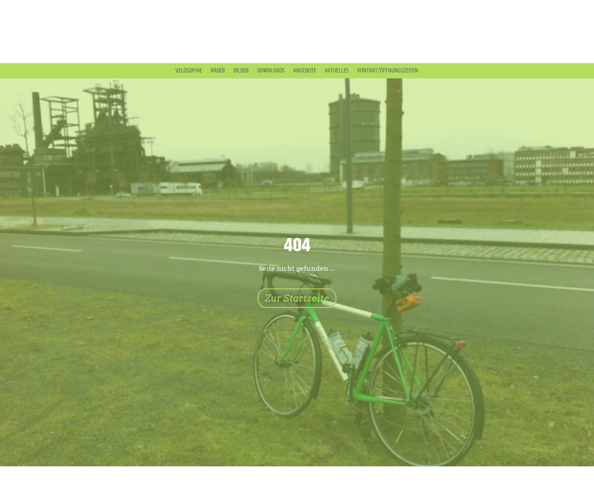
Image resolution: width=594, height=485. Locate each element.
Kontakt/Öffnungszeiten (387, 71)
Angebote (304, 71)
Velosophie (188, 71)
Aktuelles (337, 71)
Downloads (271, 71)
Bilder (241, 71)
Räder (218, 71)
